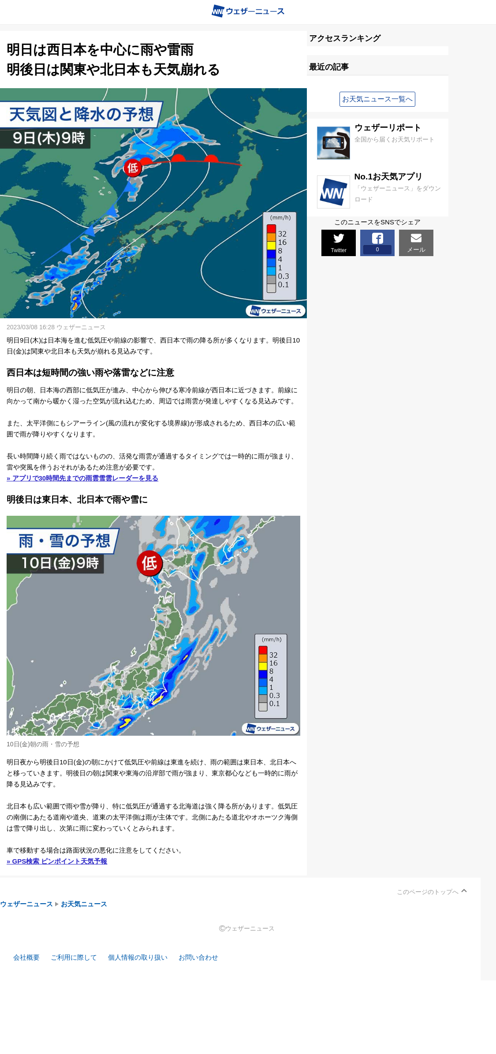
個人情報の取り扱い (138, 957)
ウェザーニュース (26, 904)
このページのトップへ (428, 891)
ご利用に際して (74, 957)
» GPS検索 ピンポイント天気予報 (57, 861)
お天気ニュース (84, 904)
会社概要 (26, 957)
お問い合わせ (198, 957)
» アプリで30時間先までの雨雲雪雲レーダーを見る (82, 478)
